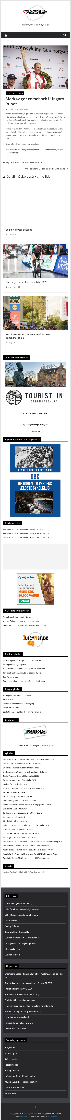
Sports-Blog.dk (11, 1064)
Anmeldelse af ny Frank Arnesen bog (22, 994)
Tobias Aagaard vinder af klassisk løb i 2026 (21, 776)
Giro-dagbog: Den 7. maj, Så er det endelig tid (22, 673)
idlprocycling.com (13, 949)
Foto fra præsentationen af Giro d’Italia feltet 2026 (23, 788)
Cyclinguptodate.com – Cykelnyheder (22, 937)
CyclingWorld (23, 109)
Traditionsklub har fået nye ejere (20, 1000)
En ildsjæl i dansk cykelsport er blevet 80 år (21, 768)
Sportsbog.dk (11, 1053)
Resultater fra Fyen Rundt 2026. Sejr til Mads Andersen (26, 846)
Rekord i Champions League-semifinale (23, 1011)
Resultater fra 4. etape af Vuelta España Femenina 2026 (26, 537)
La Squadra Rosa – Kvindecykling (20, 1076)
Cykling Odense (12, 926)
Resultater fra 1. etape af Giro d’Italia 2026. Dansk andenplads (29, 759)
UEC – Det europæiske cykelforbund (21, 915)
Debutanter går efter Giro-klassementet (19, 800)
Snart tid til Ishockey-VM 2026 (18, 988)
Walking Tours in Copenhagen (35, 413)
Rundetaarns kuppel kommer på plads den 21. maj (24, 681)
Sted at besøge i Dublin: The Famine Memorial (22, 712)
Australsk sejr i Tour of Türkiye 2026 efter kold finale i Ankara (28, 850)
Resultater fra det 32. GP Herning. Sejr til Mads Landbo (26, 858)
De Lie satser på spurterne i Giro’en (17, 796)
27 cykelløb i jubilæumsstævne (15, 821)
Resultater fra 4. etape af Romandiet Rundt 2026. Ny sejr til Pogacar (31, 854)
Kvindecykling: (14, 523)
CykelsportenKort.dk (14, 1087)
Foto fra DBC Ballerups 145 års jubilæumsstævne (23, 763)
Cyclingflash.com (12, 954)
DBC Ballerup (11, 920)
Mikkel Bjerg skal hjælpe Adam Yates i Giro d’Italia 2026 (26, 825)
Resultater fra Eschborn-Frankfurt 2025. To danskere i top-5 (30, 336)
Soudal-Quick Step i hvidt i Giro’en (17, 617)
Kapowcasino (11, 1093)
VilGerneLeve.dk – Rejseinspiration (21, 1081)
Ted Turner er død (10, 677)
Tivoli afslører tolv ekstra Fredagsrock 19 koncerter (24, 669)
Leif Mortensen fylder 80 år (14, 817)
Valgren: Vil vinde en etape (14, 792)
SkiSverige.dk (11, 1059)
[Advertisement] (35, 557)
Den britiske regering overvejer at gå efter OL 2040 (28, 983)
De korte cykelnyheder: (18, 610)
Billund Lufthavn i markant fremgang (18, 703)
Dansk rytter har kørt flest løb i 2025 (26, 282)
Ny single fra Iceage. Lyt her (14, 664)
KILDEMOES (35, 431)
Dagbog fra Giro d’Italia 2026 (15, 784)
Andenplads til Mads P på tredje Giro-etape (46, 168)
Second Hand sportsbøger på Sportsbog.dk (35, 745)
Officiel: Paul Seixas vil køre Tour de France (21, 833)
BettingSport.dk (12, 1070)
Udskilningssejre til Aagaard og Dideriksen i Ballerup (25, 772)
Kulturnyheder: (14, 654)
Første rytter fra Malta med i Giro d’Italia (19, 837)
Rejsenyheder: (13, 689)
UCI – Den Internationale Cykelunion (22, 909)
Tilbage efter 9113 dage (15, 1028)
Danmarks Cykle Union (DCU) (18, 903)
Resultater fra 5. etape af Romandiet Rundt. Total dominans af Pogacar (32, 841)
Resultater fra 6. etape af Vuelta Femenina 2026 (23, 529)
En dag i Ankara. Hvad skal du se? (17, 695)
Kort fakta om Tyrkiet (11, 708)
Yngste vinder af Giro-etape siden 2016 (22, 162)
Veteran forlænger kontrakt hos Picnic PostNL (21, 621)
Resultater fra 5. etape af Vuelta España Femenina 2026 (26, 533)
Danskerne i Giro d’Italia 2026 (15, 809)
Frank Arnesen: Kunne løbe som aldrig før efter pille (29, 1006)
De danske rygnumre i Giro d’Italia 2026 (19, 780)
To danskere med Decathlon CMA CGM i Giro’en (22, 813)
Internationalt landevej (15, 93)
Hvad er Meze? (9, 699)
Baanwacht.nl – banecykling (18, 932)
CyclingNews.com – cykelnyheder (20, 943)
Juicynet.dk (10, 1047)
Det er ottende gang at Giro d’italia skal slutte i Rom (24, 625)
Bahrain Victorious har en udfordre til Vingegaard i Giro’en (27, 804)
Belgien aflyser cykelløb (19, 229)
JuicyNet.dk (44, 24)
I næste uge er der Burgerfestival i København (22, 660)
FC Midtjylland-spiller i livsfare (19, 1023)
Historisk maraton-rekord (17, 1017)
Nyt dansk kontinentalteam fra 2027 (18, 829)
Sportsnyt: (13, 966)
